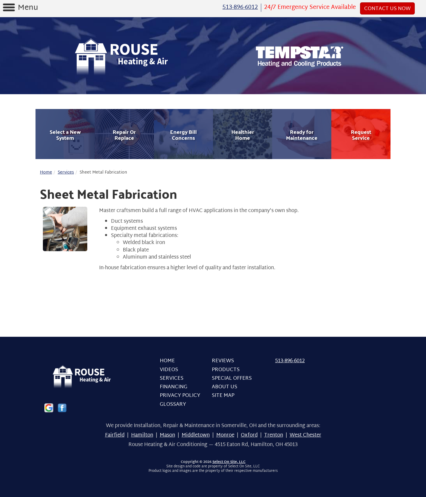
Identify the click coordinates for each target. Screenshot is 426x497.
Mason (167, 435)
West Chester (305, 435)
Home (46, 172)
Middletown (196, 435)
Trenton (273, 435)
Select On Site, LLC (229, 462)
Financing (173, 387)
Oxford (249, 435)
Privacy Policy (180, 395)
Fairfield (115, 435)
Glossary (173, 404)
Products (226, 369)
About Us (224, 387)
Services (66, 172)
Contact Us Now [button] (387, 8)
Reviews (223, 360)
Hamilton (142, 435)
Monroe (225, 435)
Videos (169, 369)
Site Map (223, 395)
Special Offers (232, 378)
